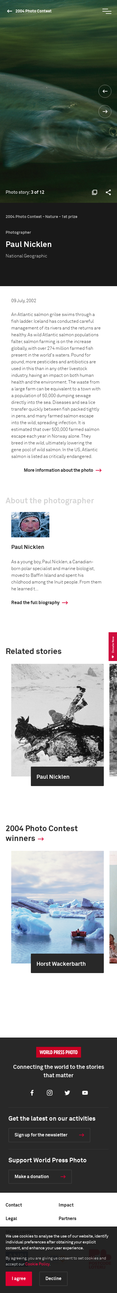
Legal (11, 1218)
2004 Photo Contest (33, 11)
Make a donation (32, 1176)
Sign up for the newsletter (41, 1135)
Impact (66, 1205)
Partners (67, 1218)
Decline (53, 1278)
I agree (19, 1278)
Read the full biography (35, 602)
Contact (14, 1205)
